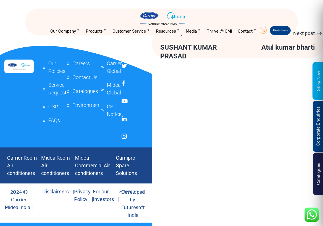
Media (193, 31)
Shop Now (318, 81)
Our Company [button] (65, 31)
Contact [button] (247, 31)
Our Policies (56, 67)
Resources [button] (168, 31)
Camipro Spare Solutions (126, 165)
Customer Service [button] (131, 31)
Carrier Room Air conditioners (22, 165)
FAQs (54, 120)
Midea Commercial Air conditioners (92, 165)
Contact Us (84, 77)
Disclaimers (55, 192)
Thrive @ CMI (219, 31)
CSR (53, 106)
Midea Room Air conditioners (55, 165)
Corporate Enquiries (317, 126)
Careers (81, 63)
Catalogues (85, 91)
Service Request (57, 89)
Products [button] (96, 31)
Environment (86, 105)
